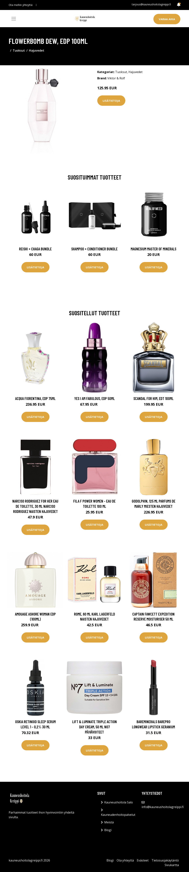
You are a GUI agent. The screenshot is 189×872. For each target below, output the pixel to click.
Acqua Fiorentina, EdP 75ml (35, 398)
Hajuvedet (36, 50)
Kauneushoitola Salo (118, 802)
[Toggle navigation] (14, 18)
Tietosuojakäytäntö (165, 860)
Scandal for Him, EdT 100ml (153, 398)
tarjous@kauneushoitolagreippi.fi (151, 4)
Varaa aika (167, 19)
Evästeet (143, 860)
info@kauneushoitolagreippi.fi (163, 807)
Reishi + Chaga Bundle (35, 248)
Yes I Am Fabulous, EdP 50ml (94, 398)
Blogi (107, 830)
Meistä (109, 822)
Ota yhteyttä (125, 860)
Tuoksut (19, 50)
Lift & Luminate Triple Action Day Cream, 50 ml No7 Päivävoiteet (94, 726)
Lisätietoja (111, 100)
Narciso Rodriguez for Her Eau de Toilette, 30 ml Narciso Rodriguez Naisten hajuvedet (35, 506)
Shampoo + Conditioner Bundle (94, 248)
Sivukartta (172, 865)
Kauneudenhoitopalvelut (118, 815)
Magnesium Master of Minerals (153, 248)
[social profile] (36, 5)
